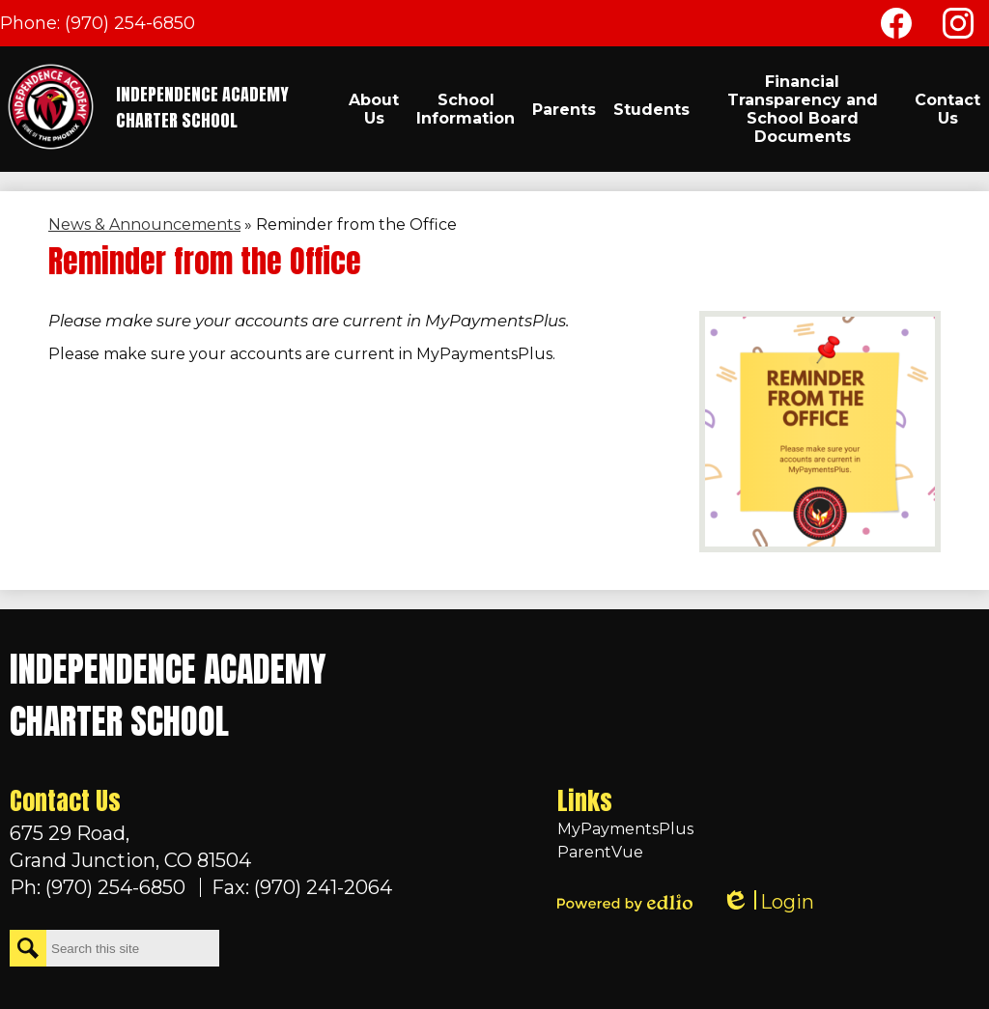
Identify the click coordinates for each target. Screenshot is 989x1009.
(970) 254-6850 (130, 23)
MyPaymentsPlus (625, 829)
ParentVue (600, 852)
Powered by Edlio (624, 902)
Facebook (896, 27)
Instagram (958, 27)
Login (767, 902)
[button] (374, 109)
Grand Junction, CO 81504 (201, 846)
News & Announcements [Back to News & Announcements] (144, 224)
